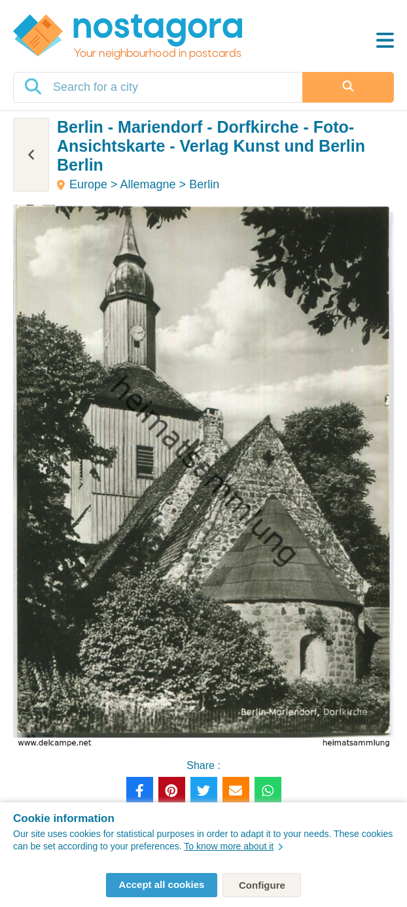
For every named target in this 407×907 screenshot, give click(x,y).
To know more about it (233, 846)
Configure (262, 885)
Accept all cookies (162, 884)
